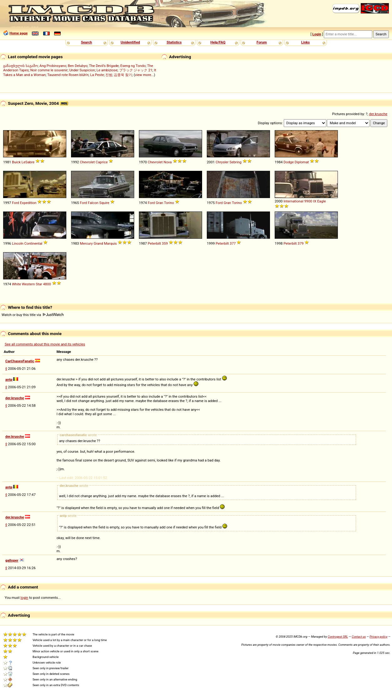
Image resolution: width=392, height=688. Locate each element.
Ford (15, 203)
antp (9, 379)
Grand (98, 243)
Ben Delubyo (78, 66)
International (293, 201)
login (24, 597)
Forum (262, 42)
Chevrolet (87, 162)
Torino (169, 203)
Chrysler (222, 162)
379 (300, 243)
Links (305, 42)
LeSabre (28, 162)
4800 (47, 284)
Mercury (86, 243)
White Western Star (27, 284)
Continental (33, 243)
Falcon (93, 203)
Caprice (102, 162)
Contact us (359, 636)
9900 (308, 201)
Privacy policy (378, 636)
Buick (16, 162)
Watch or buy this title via (33, 315)
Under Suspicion (82, 70)
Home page (18, 33)
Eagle (321, 201)
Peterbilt (154, 243)
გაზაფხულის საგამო (20, 66)
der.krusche (378, 114)
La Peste (97, 75)
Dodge (288, 162)
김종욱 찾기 (123, 75)
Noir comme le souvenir (49, 70)
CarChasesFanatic (19, 361)
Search (86, 42)
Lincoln (17, 243)
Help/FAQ (217, 42)
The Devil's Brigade (104, 66)
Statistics (173, 42)
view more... (144, 75)
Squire (104, 203)
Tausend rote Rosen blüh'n (68, 75)
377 (233, 243)
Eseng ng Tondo (133, 66)
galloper (11, 560)
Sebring (235, 162)
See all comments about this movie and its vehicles (45, 344)
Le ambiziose (107, 70)
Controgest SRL (338, 636)
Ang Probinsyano (52, 66)
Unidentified (130, 42)
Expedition (28, 203)
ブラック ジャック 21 (135, 70)
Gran (159, 203)
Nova (168, 162)
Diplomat (302, 162)
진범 (108, 75)
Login (316, 34)
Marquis (110, 243)
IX (314, 201)
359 (165, 243)
